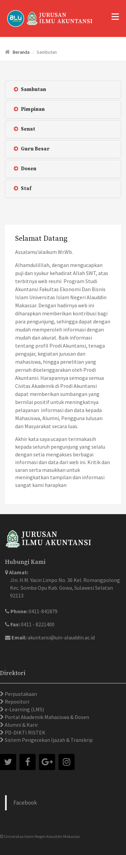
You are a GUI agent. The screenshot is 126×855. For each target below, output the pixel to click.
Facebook (25, 802)
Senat (24, 129)
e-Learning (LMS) (24, 709)
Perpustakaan (20, 693)
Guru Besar (32, 149)
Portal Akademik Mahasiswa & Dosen (46, 717)
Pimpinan (29, 109)
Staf (22, 188)
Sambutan (30, 89)
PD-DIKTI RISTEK (24, 732)
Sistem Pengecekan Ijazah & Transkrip (48, 739)
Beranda (21, 52)
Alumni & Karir (21, 724)
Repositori (16, 701)
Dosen (25, 169)
